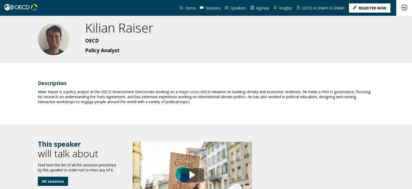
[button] (369, 8)
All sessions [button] (53, 181)
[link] (187, 8)
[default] (210, 8)
